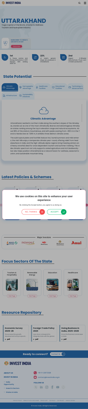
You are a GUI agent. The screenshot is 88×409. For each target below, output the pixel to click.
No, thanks (31, 212)
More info (65, 205)
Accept (55, 212)
